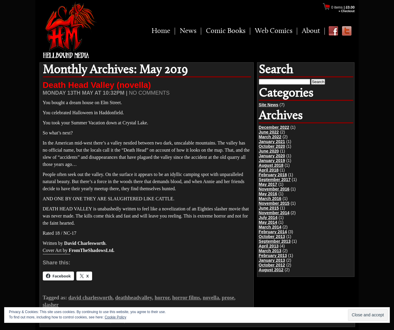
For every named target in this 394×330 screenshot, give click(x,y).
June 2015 (269, 208)
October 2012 (272, 265)
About (311, 31)
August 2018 (271, 165)
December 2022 (274, 127)
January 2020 (272, 155)
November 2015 (274, 203)
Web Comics (273, 31)
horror (162, 298)
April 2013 (269, 246)
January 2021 (272, 141)
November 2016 (274, 189)
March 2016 (270, 198)
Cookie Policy (115, 317)
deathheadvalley (133, 298)
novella (211, 298)
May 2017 (268, 184)
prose (228, 298)
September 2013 (275, 241)
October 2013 (272, 236)
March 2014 (270, 227)
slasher (51, 305)
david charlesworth (90, 298)
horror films (186, 298)
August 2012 (271, 269)
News (188, 31)
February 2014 (273, 231)
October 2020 (272, 146)
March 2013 (270, 250)
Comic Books (225, 31)
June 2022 (269, 132)
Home (161, 31)
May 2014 (268, 222)
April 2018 (269, 170)
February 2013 (273, 255)
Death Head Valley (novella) (97, 85)
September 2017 (275, 179)
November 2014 (274, 212)
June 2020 (269, 151)
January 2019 (272, 160)
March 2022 (270, 136)
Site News (268, 104)
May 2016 (268, 193)
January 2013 (272, 260)
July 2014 (268, 217)
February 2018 (273, 174)
